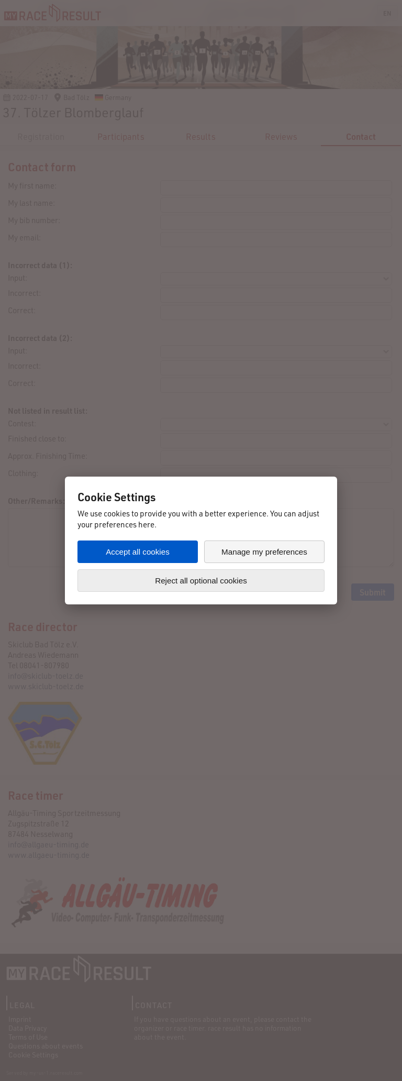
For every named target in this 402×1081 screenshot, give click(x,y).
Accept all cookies (138, 551)
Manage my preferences (264, 551)
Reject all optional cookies (201, 580)
